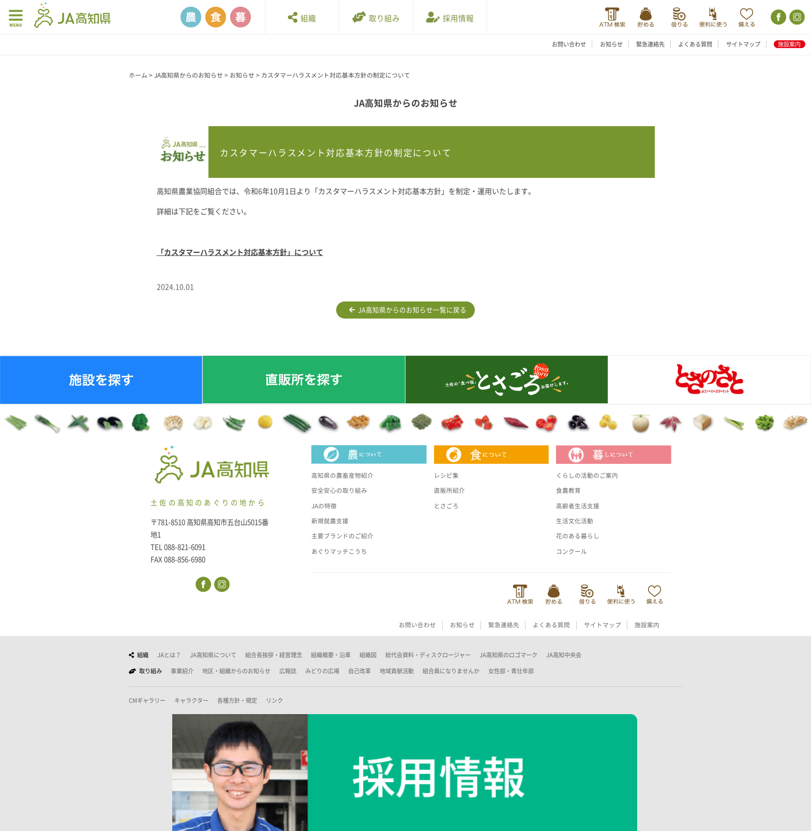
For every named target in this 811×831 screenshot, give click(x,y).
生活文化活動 (576, 520)
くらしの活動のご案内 (589, 475)
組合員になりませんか (451, 671)
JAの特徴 (325, 505)
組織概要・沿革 (331, 655)
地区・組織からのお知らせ (236, 671)
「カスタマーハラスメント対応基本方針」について (240, 252)
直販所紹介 (451, 490)
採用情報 (450, 17)
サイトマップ (743, 44)
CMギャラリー (147, 700)
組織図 (368, 655)
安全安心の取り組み (341, 490)
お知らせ (611, 44)
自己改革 (359, 671)
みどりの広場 (322, 671)
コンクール (573, 551)
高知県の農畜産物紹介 (345, 475)
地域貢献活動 (397, 671)
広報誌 (287, 671)
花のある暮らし (579, 535)
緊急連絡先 (650, 44)
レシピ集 (447, 475)
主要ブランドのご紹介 (345, 535)
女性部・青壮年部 (511, 671)
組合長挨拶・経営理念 (273, 655)
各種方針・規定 (237, 700)
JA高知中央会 (563, 655)
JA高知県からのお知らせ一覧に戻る (408, 310)
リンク (274, 700)
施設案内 (789, 44)
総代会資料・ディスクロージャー (428, 655)
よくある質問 (695, 44)
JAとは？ (169, 655)
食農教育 (569, 490)
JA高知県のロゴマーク (508, 655)
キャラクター (191, 700)
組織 (302, 17)
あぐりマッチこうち (341, 551)
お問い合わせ (569, 44)
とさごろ (447, 505)
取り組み (376, 17)
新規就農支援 (331, 520)
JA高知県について (213, 655)
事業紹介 (182, 671)
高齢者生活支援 (579, 505)
